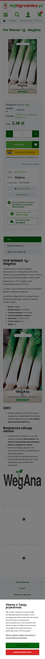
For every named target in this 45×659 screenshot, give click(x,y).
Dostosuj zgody (22, 645)
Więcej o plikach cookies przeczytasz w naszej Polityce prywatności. (20, 636)
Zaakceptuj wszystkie (22, 652)
